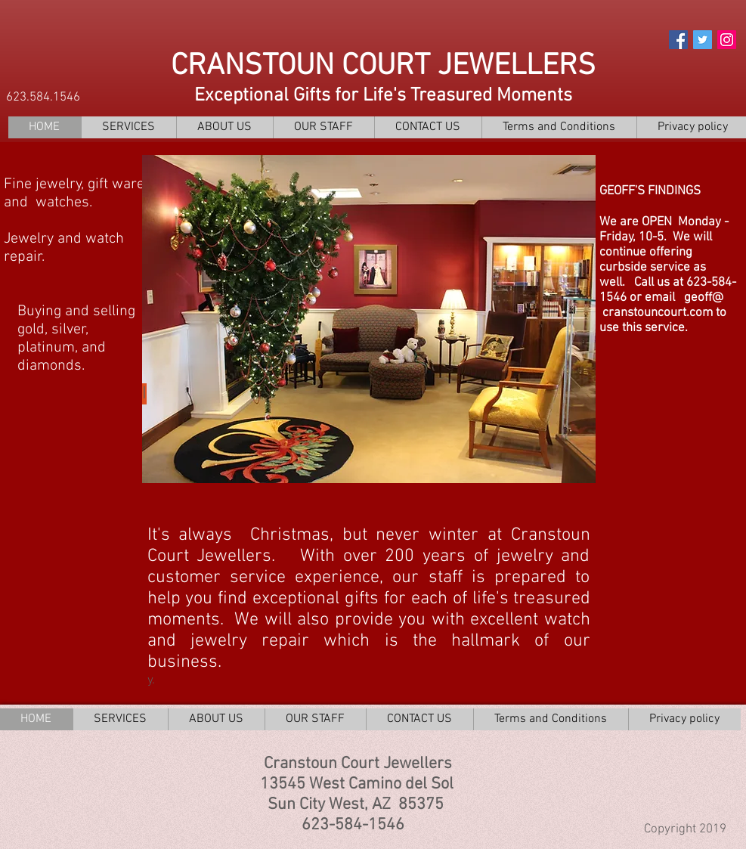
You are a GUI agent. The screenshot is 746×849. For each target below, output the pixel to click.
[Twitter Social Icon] (702, 39)
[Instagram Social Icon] (726, 39)
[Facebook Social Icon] (678, 39)
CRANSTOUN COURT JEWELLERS (383, 66)
